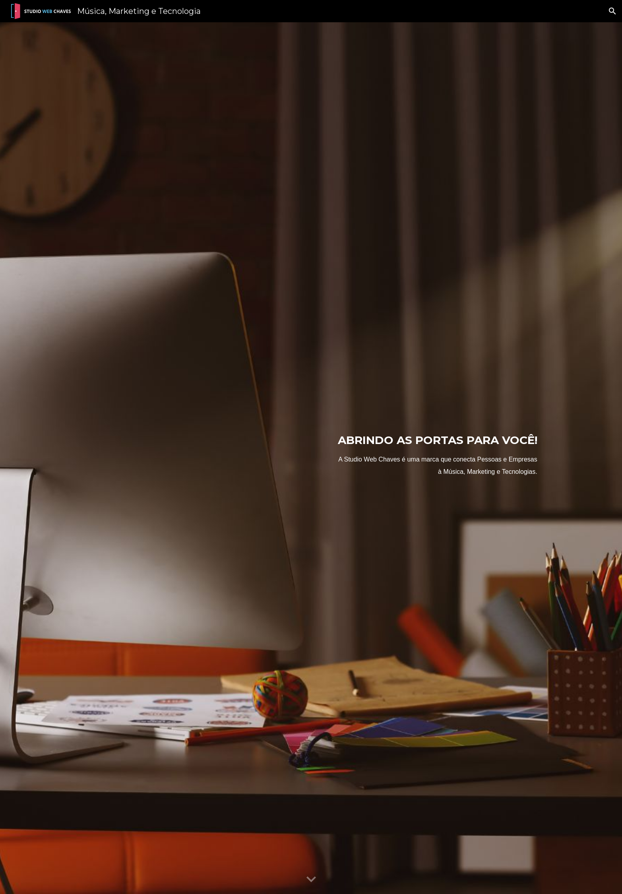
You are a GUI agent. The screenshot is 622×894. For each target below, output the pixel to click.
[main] (389, 458)
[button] (612, 11)
